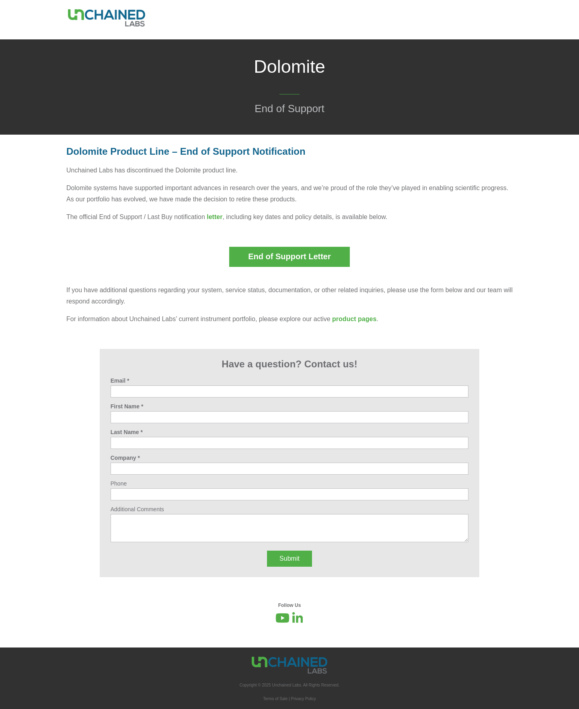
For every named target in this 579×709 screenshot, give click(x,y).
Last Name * (127, 432)
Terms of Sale (275, 699)
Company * (125, 458)
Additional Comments (137, 509)
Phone (119, 483)
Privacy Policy (303, 699)
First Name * (127, 406)
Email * (120, 380)
